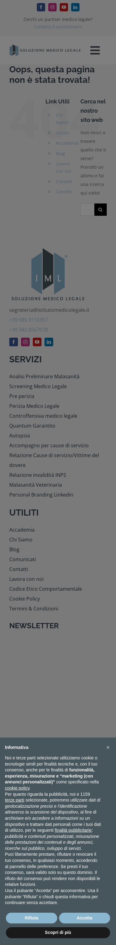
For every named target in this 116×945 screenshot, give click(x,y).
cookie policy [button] (17, 788)
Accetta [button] (84, 917)
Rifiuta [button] (31, 917)
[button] (108, 747)
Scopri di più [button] (58, 932)
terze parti (14, 800)
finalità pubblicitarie (73, 830)
